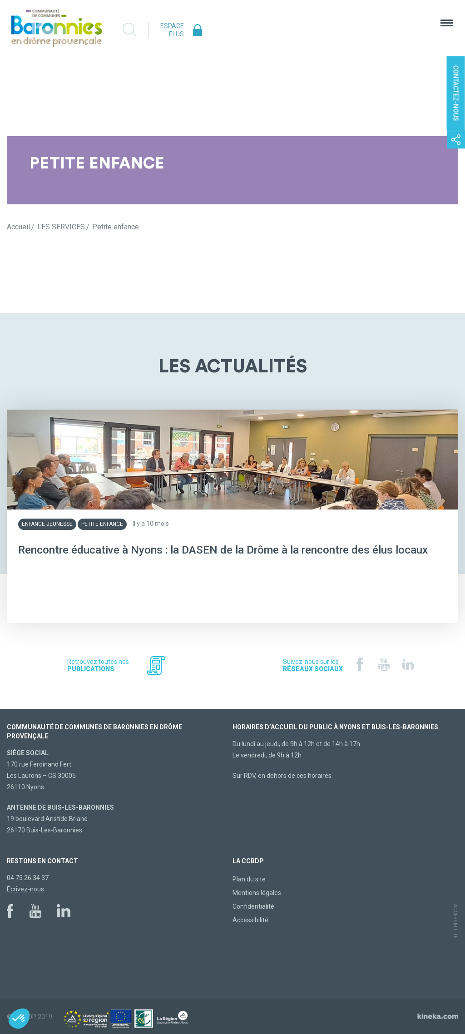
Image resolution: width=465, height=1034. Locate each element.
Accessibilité (250, 920)
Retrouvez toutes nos (98, 665)
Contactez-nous (456, 93)
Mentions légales (256, 892)
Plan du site (249, 879)
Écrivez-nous (25, 889)
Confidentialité (253, 906)
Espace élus (172, 30)
